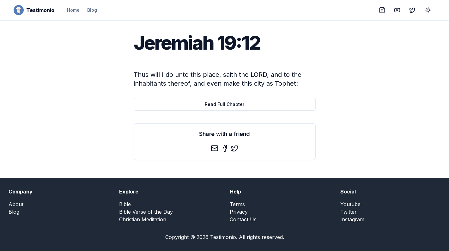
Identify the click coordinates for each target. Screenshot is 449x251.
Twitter (348, 212)
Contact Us (243, 219)
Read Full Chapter (224, 104)
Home (73, 10)
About (16, 204)
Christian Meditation (142, 219)
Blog (92, 10)
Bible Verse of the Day (146, 212)
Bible (125, 204)
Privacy (239, 212)
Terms (237, 204)
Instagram (352, 219)
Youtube (350, 204)
